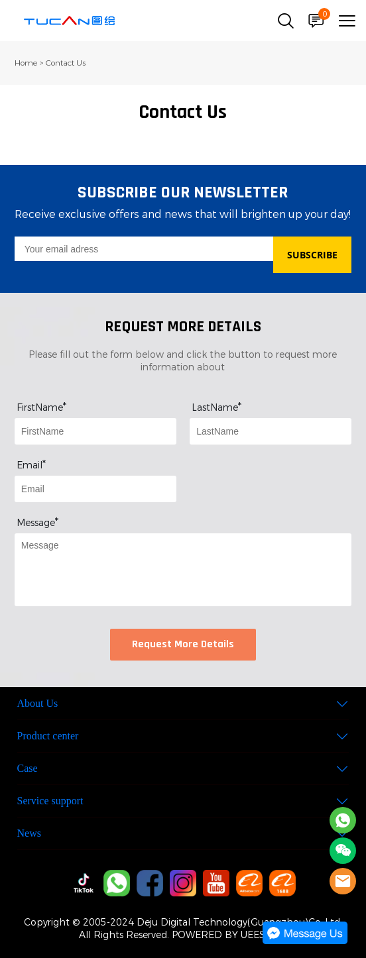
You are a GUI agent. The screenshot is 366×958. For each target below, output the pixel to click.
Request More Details (183, 644)
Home (26, 63)
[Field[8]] (270, 431)
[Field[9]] (95, 489)
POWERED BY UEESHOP (229, 935)
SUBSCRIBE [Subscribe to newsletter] (312, 254)
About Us (37, 703)
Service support (50, 800)
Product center (48, 735)
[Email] (144, 249)
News (29, 833)
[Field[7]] (95, 431)
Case (27, 768)
